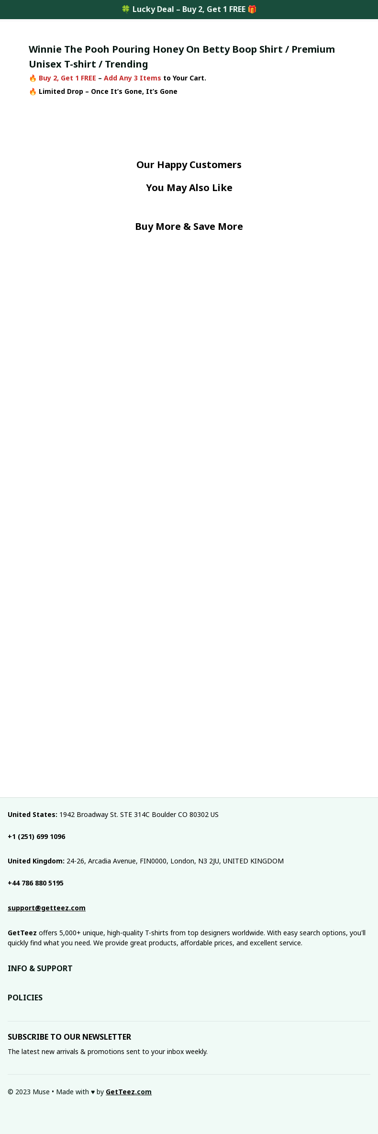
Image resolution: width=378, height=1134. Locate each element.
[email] (47, 908)
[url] (129, 1092)
